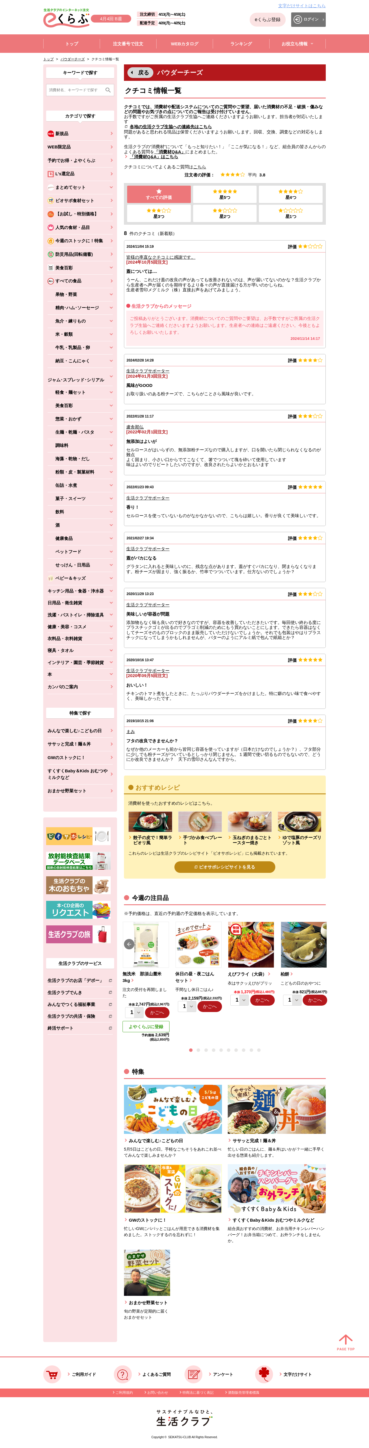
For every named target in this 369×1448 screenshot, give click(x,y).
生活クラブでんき (76, 993)
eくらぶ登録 (267, 19)
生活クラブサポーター (148, 371)
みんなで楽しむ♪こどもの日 (75, 730)
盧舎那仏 (135, 427)
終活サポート (76, 1029)
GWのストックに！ (66, 757)
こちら (199, 166)
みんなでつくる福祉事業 (76, 1005)
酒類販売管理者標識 (243, 1393)
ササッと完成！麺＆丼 (69, 743)
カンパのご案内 (63, 686)
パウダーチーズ (73, 59)
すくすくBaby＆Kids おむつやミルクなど (78, 774)
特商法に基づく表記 (198, 1393)
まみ (130, 731)
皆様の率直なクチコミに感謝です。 (160, 257)
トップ (48, 59)
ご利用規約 (124, 1393)
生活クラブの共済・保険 (76, 1017)
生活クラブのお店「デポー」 (76, 981)
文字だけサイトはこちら (302, 5)
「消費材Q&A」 (169, 151)
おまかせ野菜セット (67, 790)
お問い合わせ (157, 1393)
